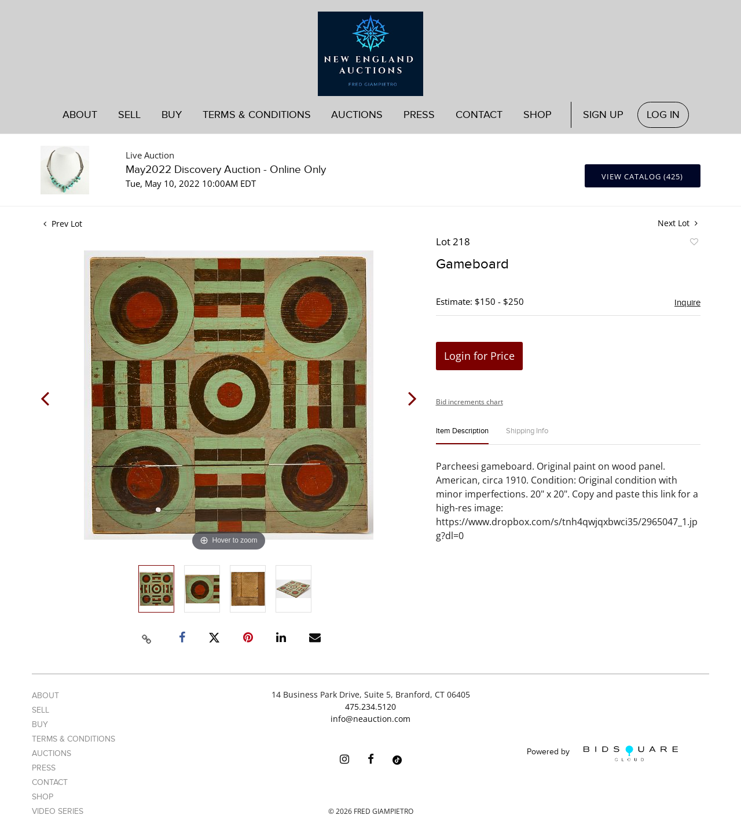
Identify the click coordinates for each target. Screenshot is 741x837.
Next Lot (678, 223)
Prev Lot (62, 223)
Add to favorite (693, 243)
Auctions (357, 115)
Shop (537, 115)
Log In (663, 115)
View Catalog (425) (642, 176)
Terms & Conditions (257, 115)
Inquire (687, 302)
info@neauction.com (370, 718)
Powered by (602, 753)
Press (419, 115)
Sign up (603, 115)
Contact (479, 115)
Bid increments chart (469, 402)
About (80, 115)
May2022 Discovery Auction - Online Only (226, 169)
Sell (129, 115)
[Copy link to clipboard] (147, 637)
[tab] (462, 436)
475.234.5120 (370, 706)
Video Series (57, 811)
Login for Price (479, 356)
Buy (172, 115)
